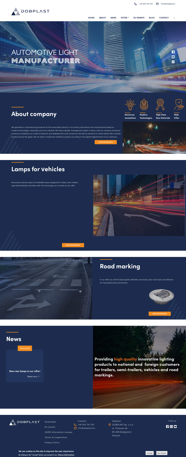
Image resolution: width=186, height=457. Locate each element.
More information (66, 454)
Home (91, 17)
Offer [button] (124, 17)
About (102, 17)
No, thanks (161, 453)
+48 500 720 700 (142, 3)
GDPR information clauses (58, 432)
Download (50, 422)
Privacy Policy (52, 442)
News (113, 17)
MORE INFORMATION (104, 142)
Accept (150, 453)
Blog (152, 17)
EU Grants (138, 17)
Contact (164, 17)
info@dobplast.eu (166, 3)
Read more (31, 376)
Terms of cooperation (56, 437)
